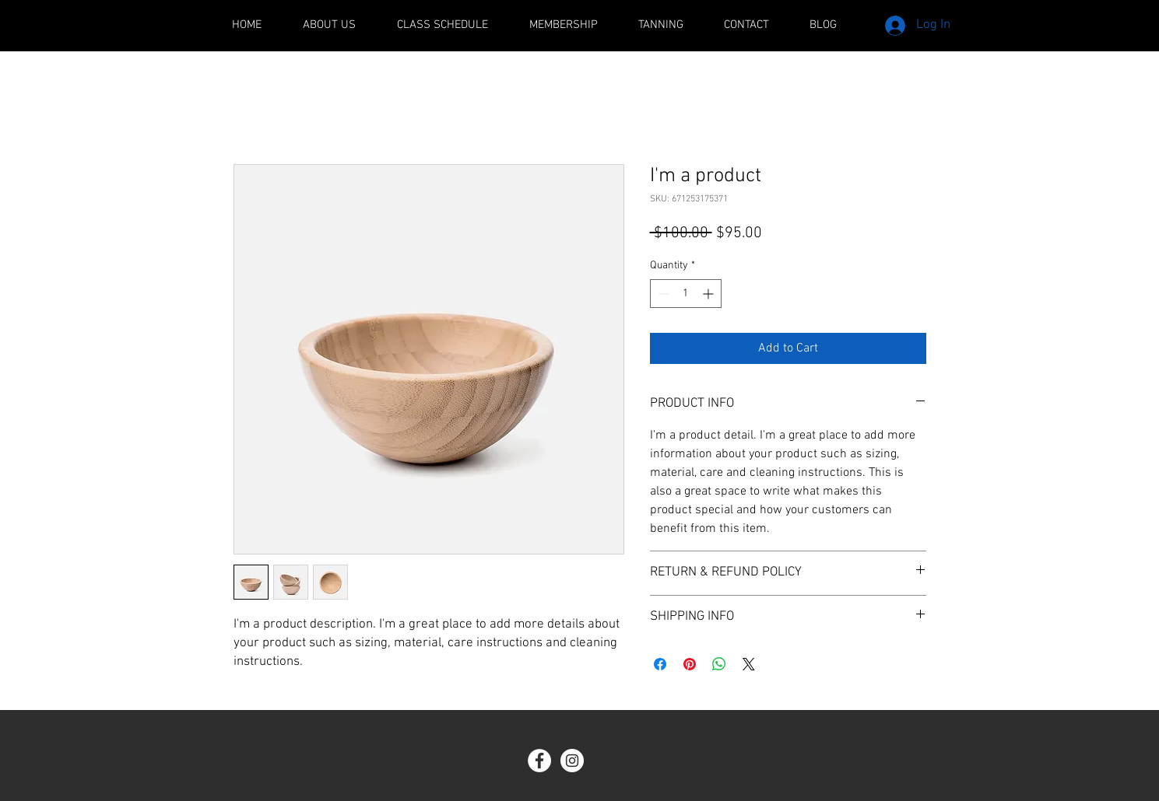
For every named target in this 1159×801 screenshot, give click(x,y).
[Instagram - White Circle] (572, 760)
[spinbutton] (686, 293)
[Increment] (709, 293)
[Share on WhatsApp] (719, 664)
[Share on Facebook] (660, 664)
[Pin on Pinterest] (689, 664)
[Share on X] (748, 664)
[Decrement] (662, 293)
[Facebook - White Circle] (539, 760)
